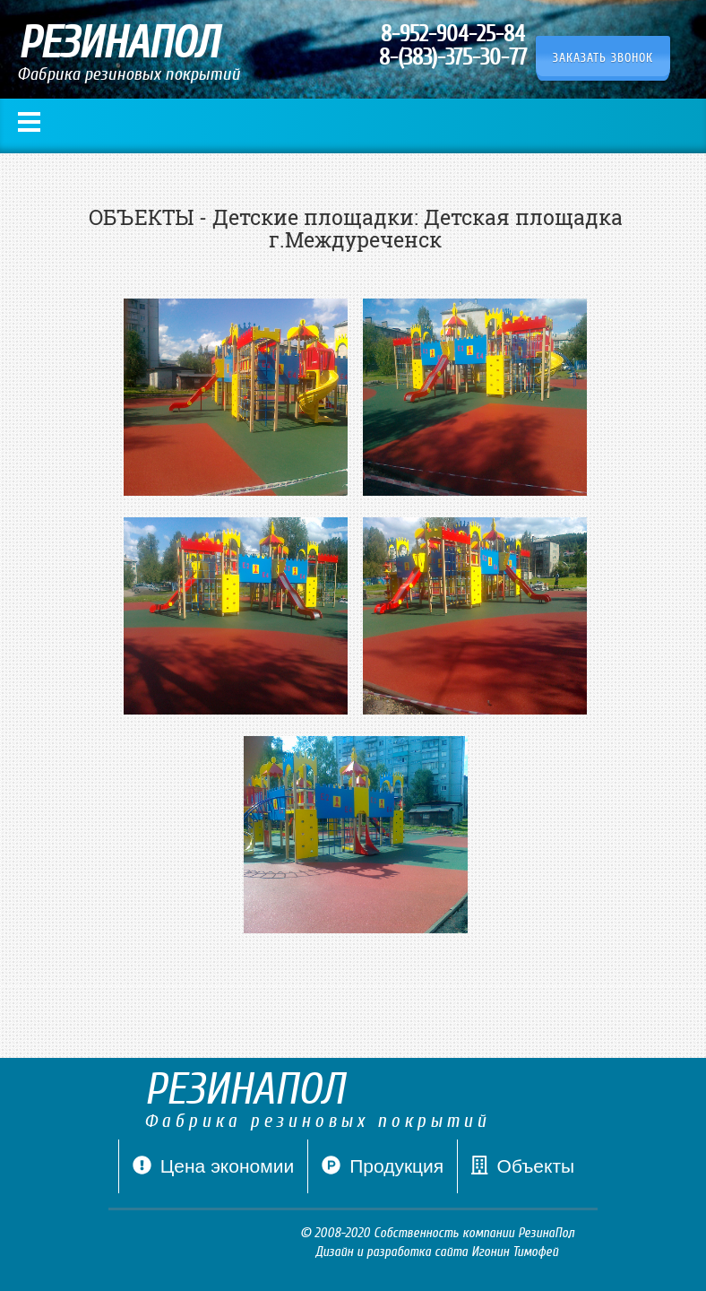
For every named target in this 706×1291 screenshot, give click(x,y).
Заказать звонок (603, 58)
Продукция (382, 1166)
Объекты (522, 1166)
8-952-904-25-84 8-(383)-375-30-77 (453, 45)
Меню (29, 122)
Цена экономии (212, 1174)
